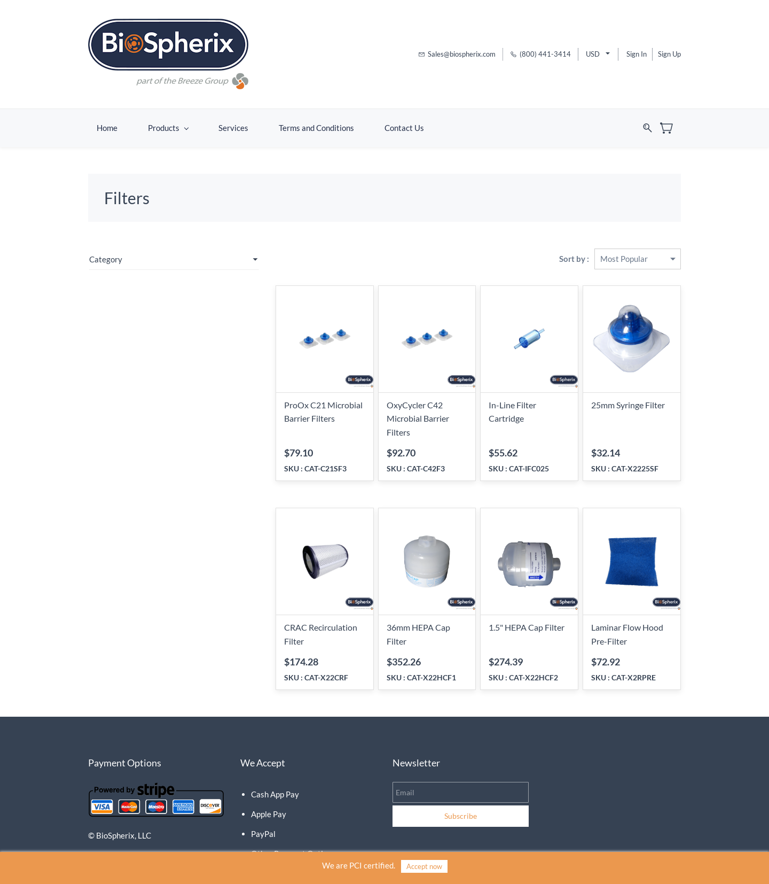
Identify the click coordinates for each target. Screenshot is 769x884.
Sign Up (669, 52)
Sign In (636, 52)
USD (593, 52)
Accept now (424, 866)
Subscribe (460, 798)
